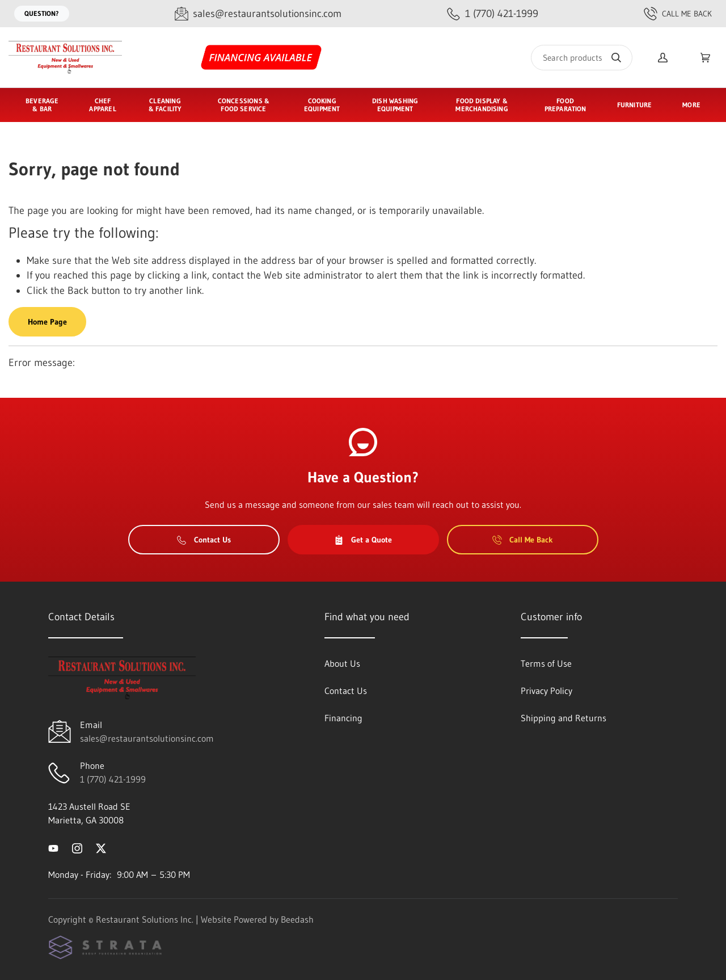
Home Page (47, 322)
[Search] (581, 57)
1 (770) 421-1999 (113, 779)
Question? (41, 13)
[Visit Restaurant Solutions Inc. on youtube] (53, 847)
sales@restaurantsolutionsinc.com (147, 738)
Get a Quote (363, 540)
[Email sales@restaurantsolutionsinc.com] (258, 14)
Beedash (297, 919)
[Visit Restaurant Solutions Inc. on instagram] (77, 847)
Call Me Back (678, 13)
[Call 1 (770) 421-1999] (492, 14)
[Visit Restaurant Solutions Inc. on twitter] (101, 847)
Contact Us (204, 540)
